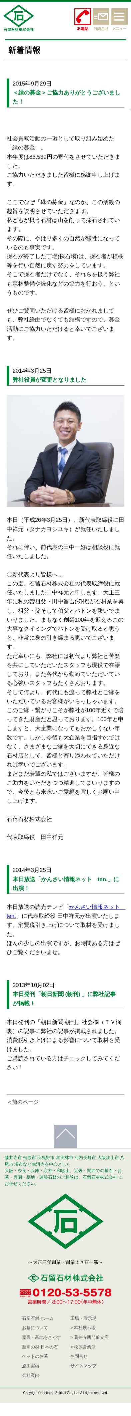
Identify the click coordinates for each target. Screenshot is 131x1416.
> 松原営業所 (83, 1346)
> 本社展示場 (83, 1327)
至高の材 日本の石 (40, 1346)
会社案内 (30, 1375)
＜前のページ (23, 1102)
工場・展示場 (83, 1318)
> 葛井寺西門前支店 (89, 1337)
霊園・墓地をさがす (41, 1337)
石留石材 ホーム (38, 1318)
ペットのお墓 (35, 1356)
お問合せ (79, 1356)
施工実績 (30, 1365)
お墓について (35, 1327)
